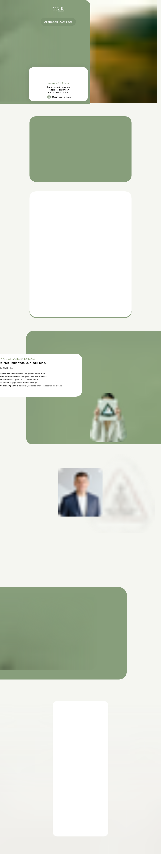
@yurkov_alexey (61, 96)
